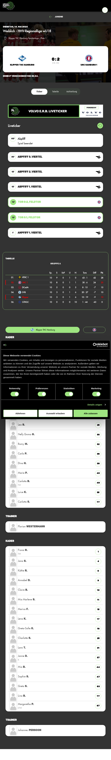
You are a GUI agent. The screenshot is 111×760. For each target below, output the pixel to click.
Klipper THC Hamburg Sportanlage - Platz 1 (27, 38)
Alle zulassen (91, 413)
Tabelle (55, 91)
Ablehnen (20, 413)
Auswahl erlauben (55, 413)
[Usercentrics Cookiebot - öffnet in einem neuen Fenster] (95, 345)
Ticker (39, 91)
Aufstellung (71, 91)
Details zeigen (94, 404)
